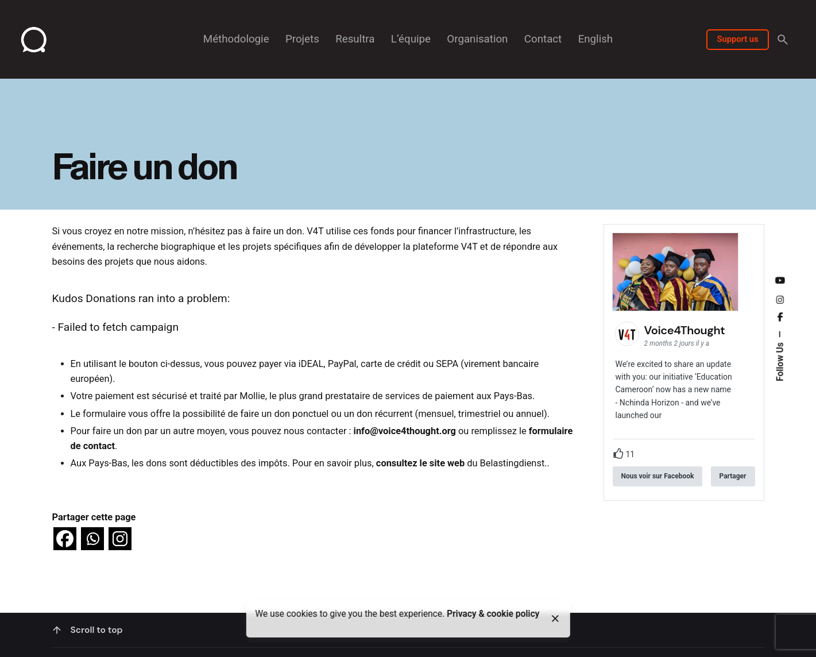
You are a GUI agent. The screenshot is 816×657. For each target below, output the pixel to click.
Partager (733, 476)
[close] (555, 618)
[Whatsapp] (92, 538)
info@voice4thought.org (405, 431)
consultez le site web (420, 463)
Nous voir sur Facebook (657, 476)
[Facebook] (64, 538)
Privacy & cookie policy (493, 614)
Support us (737, 39)
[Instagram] (120, 538)
